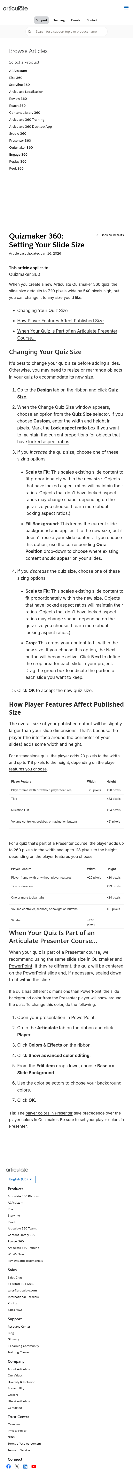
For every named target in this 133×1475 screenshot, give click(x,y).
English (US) (22, 1180)
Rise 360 (15, 78)
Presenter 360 (20, 140)
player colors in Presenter (49, 1113)
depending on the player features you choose (51, 856)
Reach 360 (17, 105)
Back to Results (110, 235)
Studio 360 (17, 133)
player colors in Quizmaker (33, 1119)
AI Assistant (18, 71)
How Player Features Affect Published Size (60, 320)
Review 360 (18, 98)
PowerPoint (20, 966)
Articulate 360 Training (26, 119)
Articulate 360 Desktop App (30, 126)
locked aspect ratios (48, 441)
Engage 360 (18, 154)
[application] (121, 1463)
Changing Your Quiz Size (42, 310)
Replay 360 (17, 161)
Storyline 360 (19, 85)
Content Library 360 (24, 112)
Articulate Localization (26, 92)
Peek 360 (16, 168)
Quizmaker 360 (21, 147)
